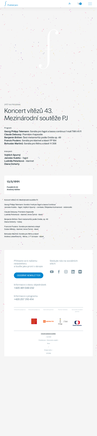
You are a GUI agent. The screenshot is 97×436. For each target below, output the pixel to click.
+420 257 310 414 (24, 299)
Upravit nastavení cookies (48, 333)
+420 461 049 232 (24, 287)
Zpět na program (12, 104)
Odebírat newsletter (28, 275)
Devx (48, 343)
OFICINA (48, 353)
